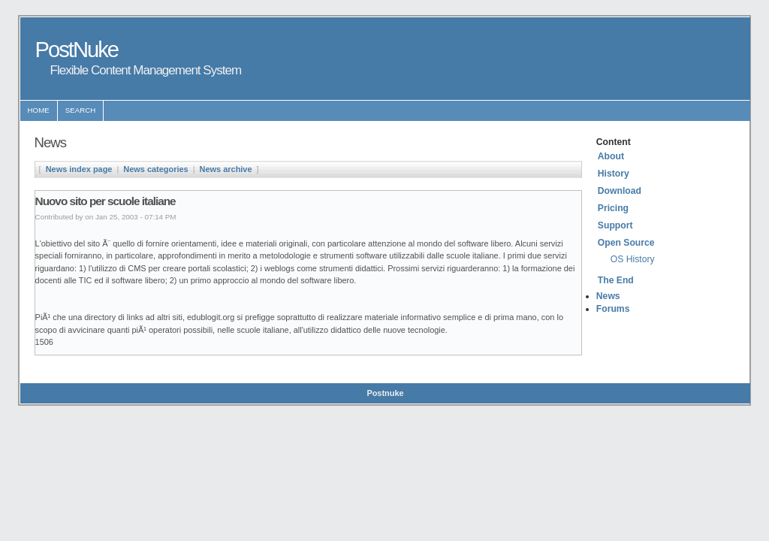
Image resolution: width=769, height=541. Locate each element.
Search (80, 110)
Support (615, 225)
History (613, 173)
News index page (79, 169)
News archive (226, 169)
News (608, 296)
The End (616, 280)
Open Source (626, 242)
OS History (633, 259)
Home (39, 110)
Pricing (613, 208)
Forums (613, 309)
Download (619, 191)
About (611, 156)
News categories (155, 169)
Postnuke (384, 392)
